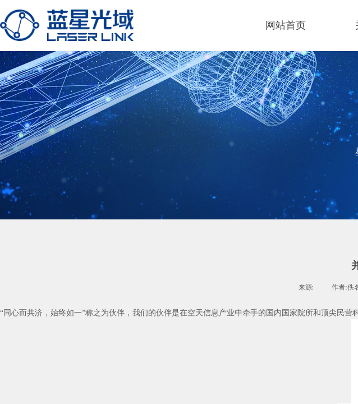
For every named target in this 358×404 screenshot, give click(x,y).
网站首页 (285, 25)
